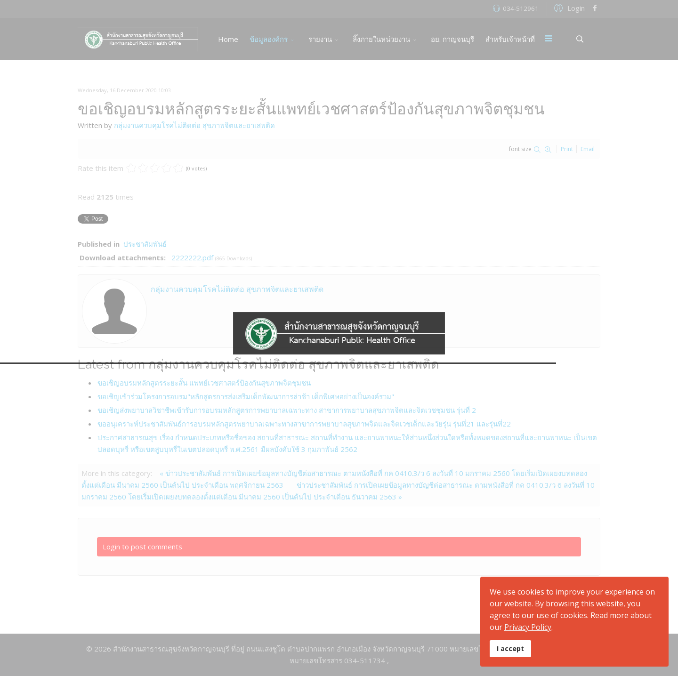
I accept (510, 648)
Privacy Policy (527, 627)
